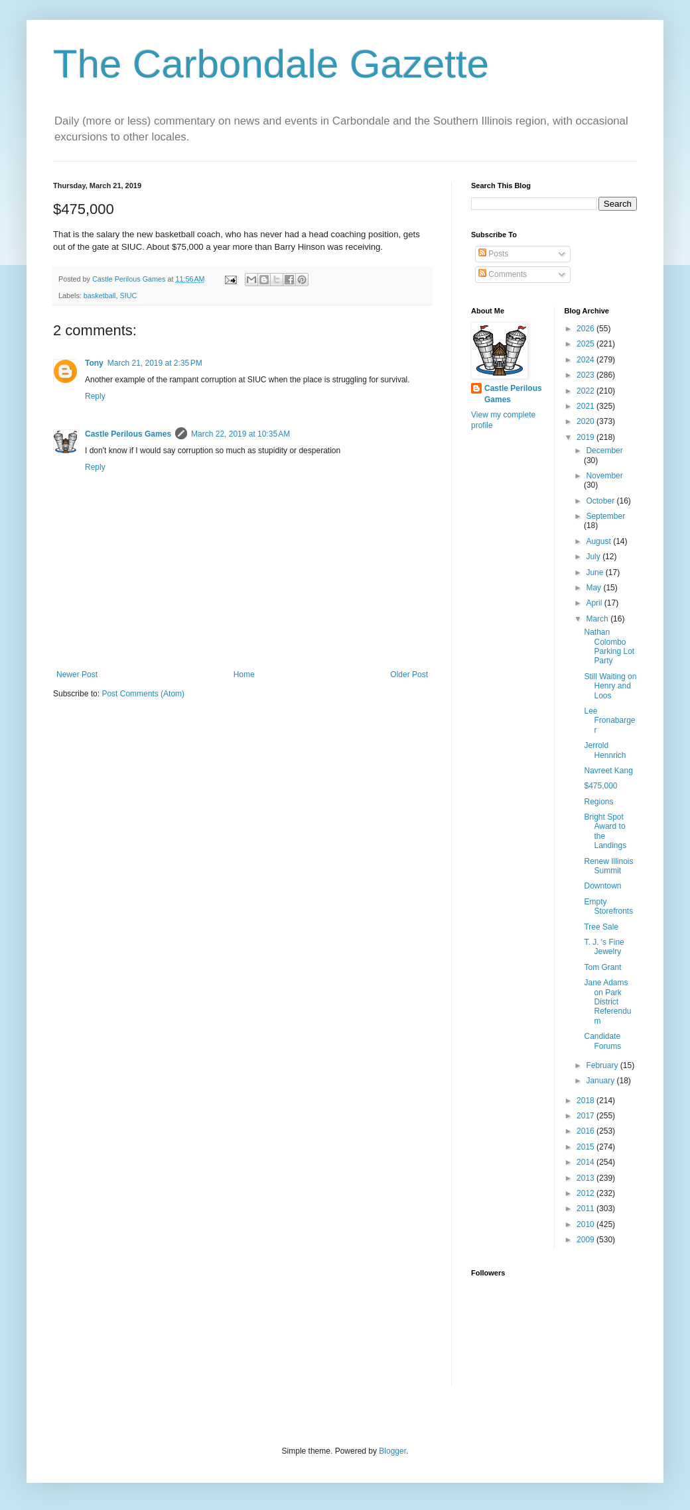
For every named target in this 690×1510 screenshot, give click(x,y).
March (598, 618)
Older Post (409, 674)
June (595, 572)
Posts (493, 253)
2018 (586, 1100)
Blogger (392, 1451)
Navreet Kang (608, 770)
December (604, 450)
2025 (586, 344)
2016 (586, 1131)
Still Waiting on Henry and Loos (610, 686)
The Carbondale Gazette (271, 64)
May (594, 587)
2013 (586, 1178)
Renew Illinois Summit (608, 866)
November (604, 475)
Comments (502, 274)
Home (244, 674)
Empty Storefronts (608, 906)
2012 (586, 1193)
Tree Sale (601, 927)
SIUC (128, 295)
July (594, 556)
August (599, 541)
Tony (94, 363)
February (603, 1065)
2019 (586, 437)
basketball (100, 295)
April (595, 603)
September (605, 516)
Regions (598, 801)
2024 (586, 359)
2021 (586, 406)
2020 (586, 421)
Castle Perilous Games (128, 434)
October (601, 501)
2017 (586, 1115)
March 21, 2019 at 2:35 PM (154, 363)
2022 (586, 391)
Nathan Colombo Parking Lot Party (609, 646)
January (601, 1080)
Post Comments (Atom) (143, 693)
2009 (586, 1239)
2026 (586, 328)
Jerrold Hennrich (605, 750)
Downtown (602, 885)
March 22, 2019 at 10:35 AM (240, 434)
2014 (586, 1162)
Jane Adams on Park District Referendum (607, 1002)
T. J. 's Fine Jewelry (604, 947)
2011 (586, 1208)
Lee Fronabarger (609, 720)
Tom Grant (602, 967)
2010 (586, 1224)
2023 (586, 375)
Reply (95, 396)
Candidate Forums (602, 1041)
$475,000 (600, 785)
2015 (586, 1147)
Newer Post (77, 674)
